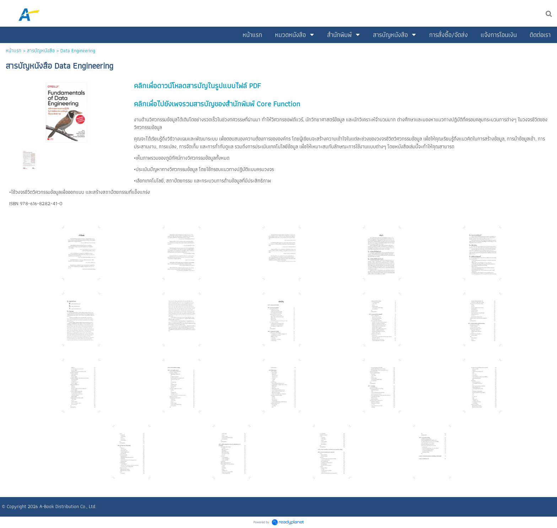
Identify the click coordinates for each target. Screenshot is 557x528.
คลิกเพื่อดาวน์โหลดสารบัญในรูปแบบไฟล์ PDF (197, 85)
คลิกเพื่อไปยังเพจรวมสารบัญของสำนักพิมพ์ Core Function (217, 104)
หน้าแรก (13, 50)
